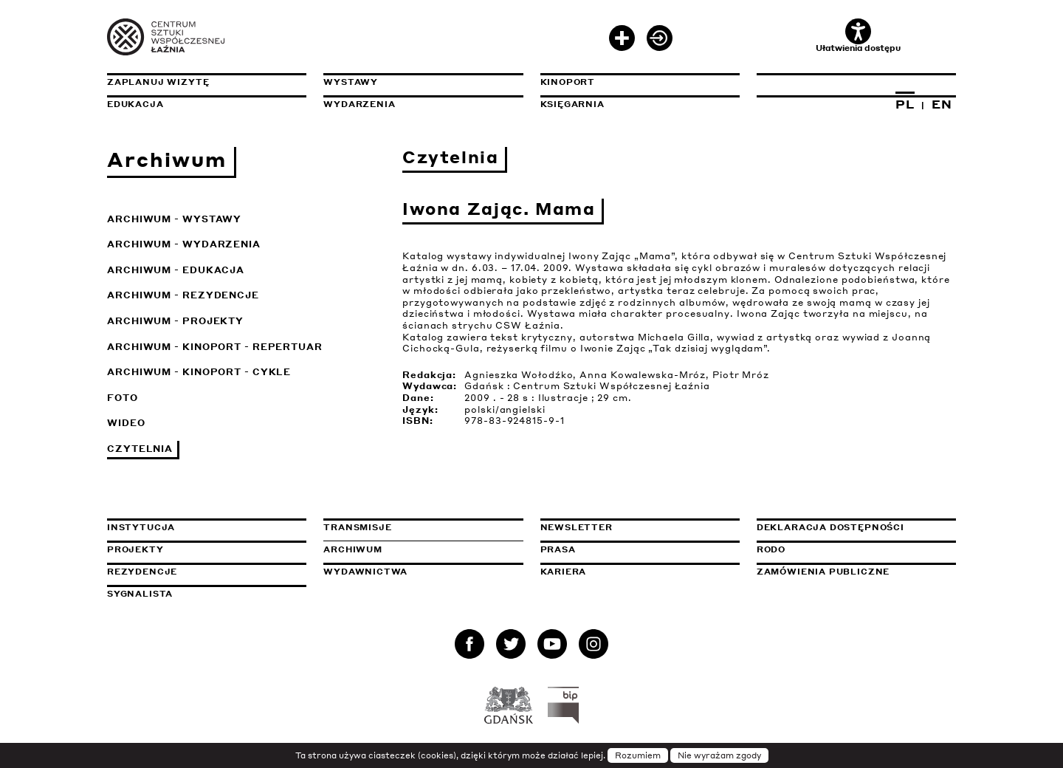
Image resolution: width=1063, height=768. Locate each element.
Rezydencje (142, 571)
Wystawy (350, 82)
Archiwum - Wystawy (174, 218)
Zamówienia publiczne (856, 571)
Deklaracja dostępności (830, 527)
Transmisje (423, 527)
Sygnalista (140, 594)
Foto (122, 397)
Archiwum (352, 549)
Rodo (771, 549)
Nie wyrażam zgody (719, 755)
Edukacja (135, 104)
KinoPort (568, 82)
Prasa (558, 549)
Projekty (135, 549)
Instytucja (141, 527)
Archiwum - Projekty (175, 320)
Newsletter (576, 527)
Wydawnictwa (365, 571)
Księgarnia (572, 104)
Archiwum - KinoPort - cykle (199, 371)
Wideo (126, 422)
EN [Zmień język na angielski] (942, 104)
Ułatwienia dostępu (858, 35)
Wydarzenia (359, 104)
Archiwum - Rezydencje (183, 295)
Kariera (563, 571)
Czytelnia (140, 448)
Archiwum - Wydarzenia (184, 244)
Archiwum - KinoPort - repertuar (215, 346)
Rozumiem (638, 755)
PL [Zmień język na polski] (905, 104)
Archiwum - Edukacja (175, 269)
